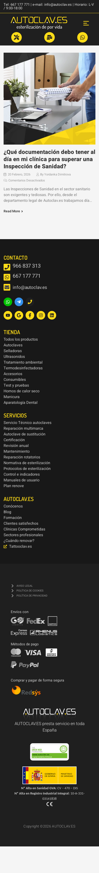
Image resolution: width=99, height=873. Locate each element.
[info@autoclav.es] (7, 287)
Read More (12, 211)
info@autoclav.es (30, 287)
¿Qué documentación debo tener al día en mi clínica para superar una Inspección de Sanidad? (49, 159)
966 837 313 (27, 266)
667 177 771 (27, 276)
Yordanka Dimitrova (57, 174)
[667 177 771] (7, 277)
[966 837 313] (7, 267)
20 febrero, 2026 (19, 174)
